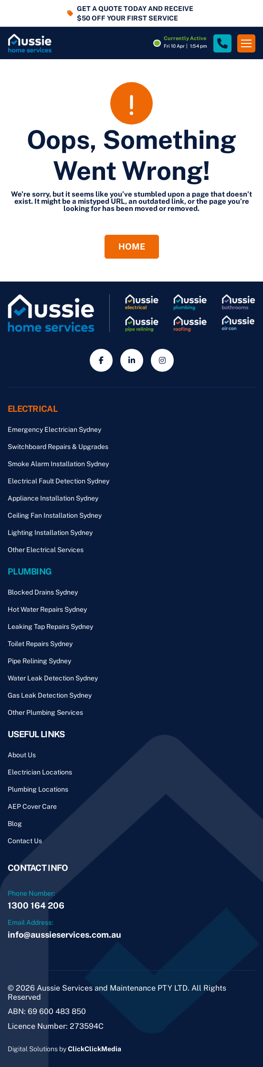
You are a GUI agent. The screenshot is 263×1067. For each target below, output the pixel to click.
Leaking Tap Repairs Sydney (50, 626)
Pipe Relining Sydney (39, 661)
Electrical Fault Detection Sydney (58, 481)
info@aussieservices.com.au (64, 935)
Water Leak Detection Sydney (53, 678)
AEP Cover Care (32, 806)
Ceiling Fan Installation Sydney (55, 515)
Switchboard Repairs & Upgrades (58, 446)
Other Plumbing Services (45, 712)
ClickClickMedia (94, 1049)
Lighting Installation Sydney (50, 532)
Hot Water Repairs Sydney (47, 609)
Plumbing (30, 571)
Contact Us (25, 841)
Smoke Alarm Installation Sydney (58, 464)
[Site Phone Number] (222, 43)
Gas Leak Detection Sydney (50, 695)
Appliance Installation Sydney (53, 498)
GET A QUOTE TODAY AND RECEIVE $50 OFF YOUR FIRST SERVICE (135, 13)
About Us (22, 755)
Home (131, 246)
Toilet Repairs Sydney (40, 644)
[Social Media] (101, 360)
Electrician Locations (40, 772)
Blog (15, 823)
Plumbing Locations (38, 789)
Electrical (32, 409)
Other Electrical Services (46, 550)
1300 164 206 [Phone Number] (36, 905)
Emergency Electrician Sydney (54, 429)
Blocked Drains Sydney (43, 592)
